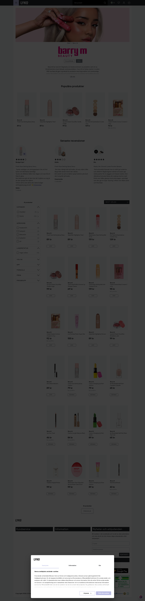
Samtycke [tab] (45, 565)
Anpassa (87, 593)
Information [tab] (72, 565)
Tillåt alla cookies (103, 593)
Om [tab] (100, 565)
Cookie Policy (100, 587)
